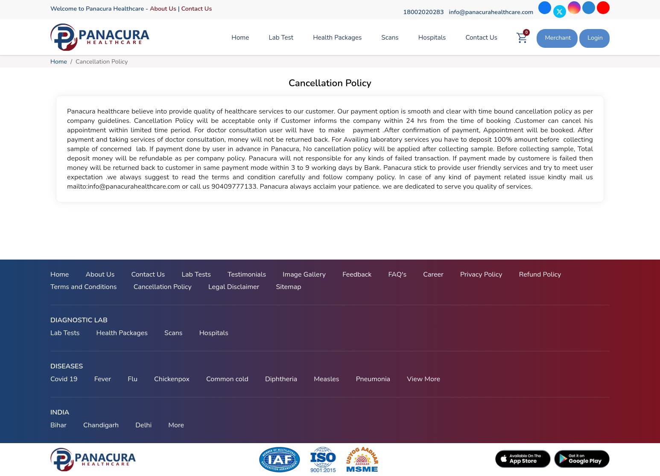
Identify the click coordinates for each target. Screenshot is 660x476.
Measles (326, 379)
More (176, 425)
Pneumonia (373, 379)
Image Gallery (304, 274)
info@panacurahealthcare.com (491, 12)
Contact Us (196, 8)
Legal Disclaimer (233, 287)
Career (433, 274)
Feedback (356, 274)
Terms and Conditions (83, 287)
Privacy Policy (481, 274)
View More (423, 379)
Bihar (58, 425)
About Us (163, 8)
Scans (389, 37)
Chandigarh (101, 425)
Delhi (143, 425)
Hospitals (432, 37)
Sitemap (288, 287)
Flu (132, 379)
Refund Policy (540, 274)
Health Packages (337, 37)
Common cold (227, 379)
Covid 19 (64, 379)
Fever (102, 379)
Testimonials (247, 274)
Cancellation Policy (163, 287)
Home (240, 37)
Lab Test (281, 37)
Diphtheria (281, 379)
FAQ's (397, 274)
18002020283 (423, 12)
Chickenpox (172, 379)
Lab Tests (195, 274)
